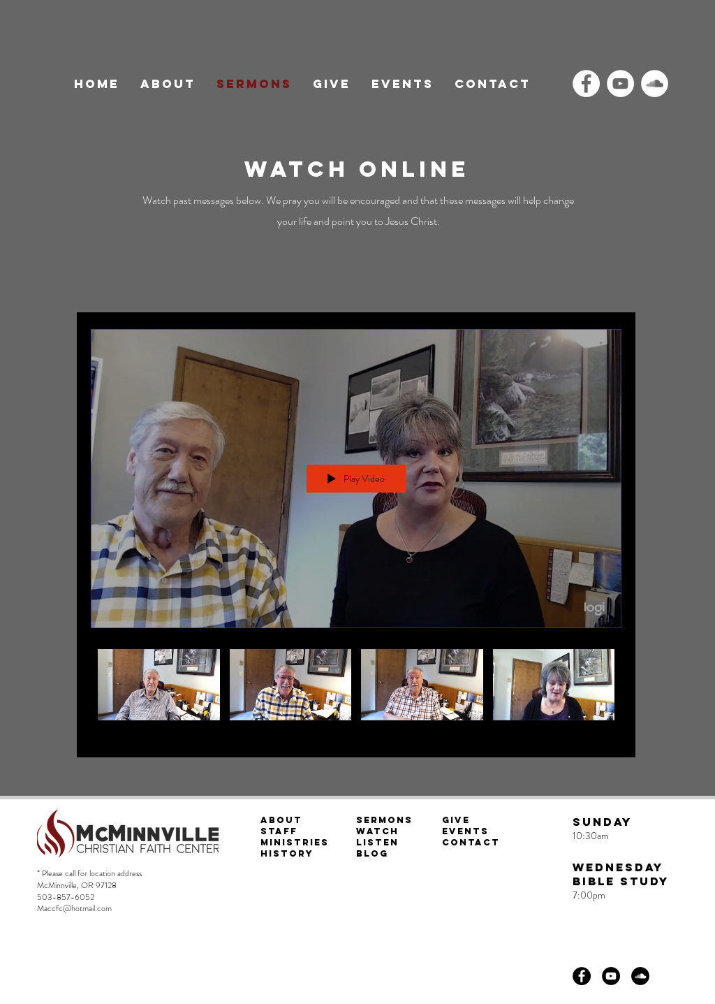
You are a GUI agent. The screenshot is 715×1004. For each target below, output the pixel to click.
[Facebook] (586, 83)
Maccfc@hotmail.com (74, 908)
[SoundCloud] (654, 83)
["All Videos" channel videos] (356, 692)
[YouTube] (620, 83)
